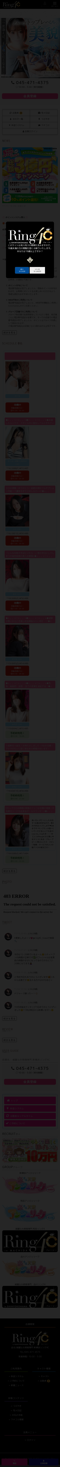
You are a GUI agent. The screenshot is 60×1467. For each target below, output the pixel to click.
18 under (37, 270)
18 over (22, 270)
